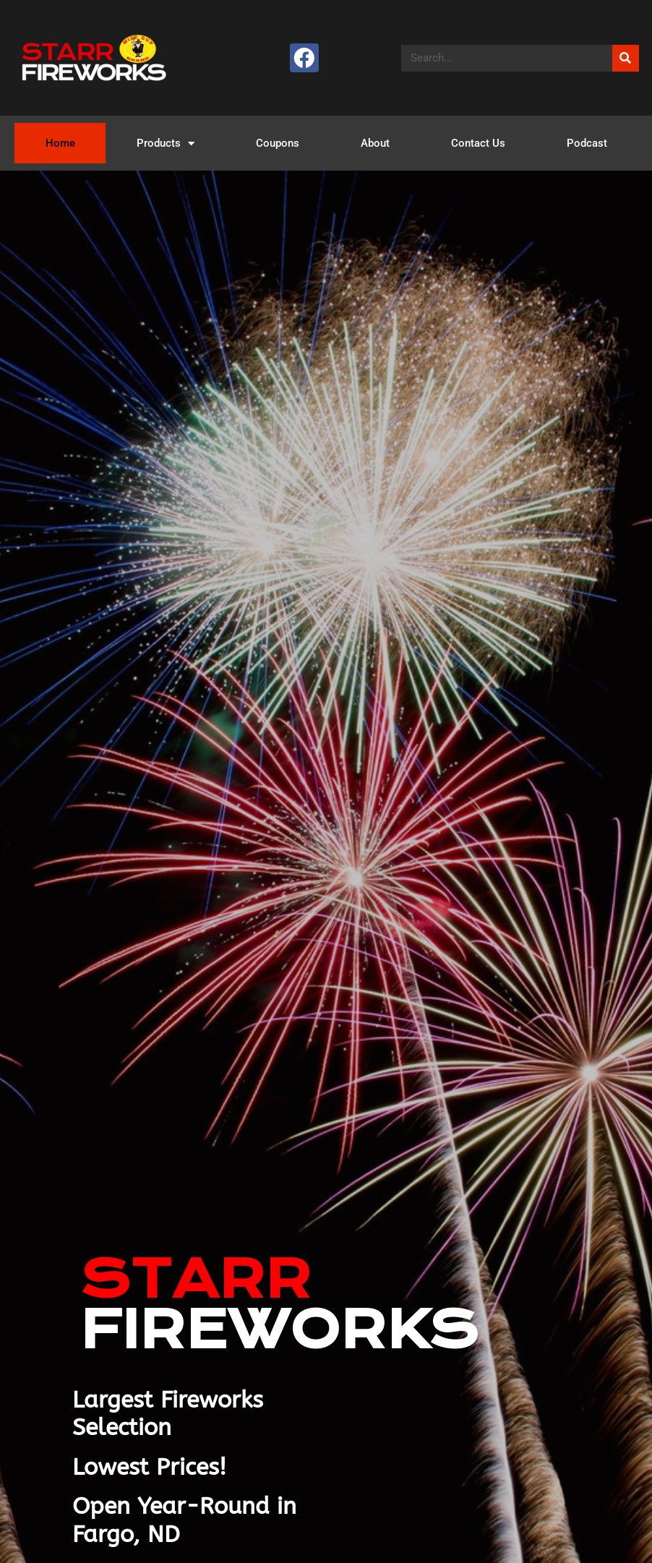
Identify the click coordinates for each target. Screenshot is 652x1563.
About (375, 143)
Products (165, 143)
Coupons (277, 143)
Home (60, 143)
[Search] (625, 58)
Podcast (587, 143)
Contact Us (478, 143)
